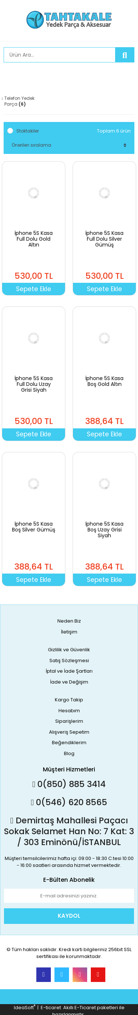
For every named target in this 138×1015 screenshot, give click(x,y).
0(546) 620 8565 (69, 802)
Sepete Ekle (33, 289)
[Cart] (123, 75)
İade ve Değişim (69, 681)
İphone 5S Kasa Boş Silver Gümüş (33, 526)
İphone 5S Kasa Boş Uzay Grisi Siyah (104, 529)
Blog (69, 753)
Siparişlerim (69, 721)
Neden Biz (69, 620)
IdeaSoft (24, 1007)
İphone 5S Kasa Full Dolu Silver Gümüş (104, 238)
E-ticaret (51, 1007)
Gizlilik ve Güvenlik (69, 649)
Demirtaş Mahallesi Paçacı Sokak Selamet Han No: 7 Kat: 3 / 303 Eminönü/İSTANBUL (69, 831)
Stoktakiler (27, 131)
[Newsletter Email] (69, 896)
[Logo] (69, 19)
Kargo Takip (69, 699)
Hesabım (69, 710)
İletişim (69, 631)
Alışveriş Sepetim (69, 732)
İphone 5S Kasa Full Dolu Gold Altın (34, 238)
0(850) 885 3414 (69, 784)
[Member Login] (11, 75)
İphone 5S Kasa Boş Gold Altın (104, 381)
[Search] (59, 55)
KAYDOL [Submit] (69, 916)
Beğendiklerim (69, 742)
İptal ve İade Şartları (69, 671)
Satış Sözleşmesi (69, 660)
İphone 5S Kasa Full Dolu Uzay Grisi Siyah (34, 384)
